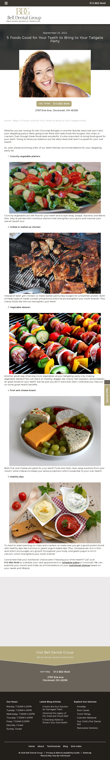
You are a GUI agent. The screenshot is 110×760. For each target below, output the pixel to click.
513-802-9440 (12, 562)
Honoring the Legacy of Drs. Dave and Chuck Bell (55, 714)
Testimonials (53, 746)
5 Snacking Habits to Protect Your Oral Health (55, 721)
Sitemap (87, 753)
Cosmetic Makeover (87, 717)
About (41, 746)
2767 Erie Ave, (56, 110)
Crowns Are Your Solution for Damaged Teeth (55, 708)
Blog (15, 120)
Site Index (76, 746)
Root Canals (83, 710)
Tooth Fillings (84, 714)
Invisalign (81, 706)
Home (7, 120)
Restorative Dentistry (87, 728)
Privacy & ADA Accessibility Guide (62, 753)
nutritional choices (79, 565)
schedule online (70, 562)
